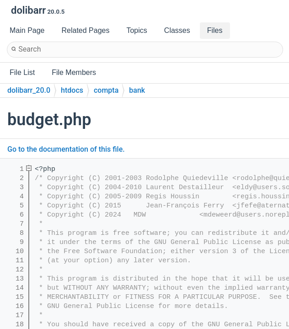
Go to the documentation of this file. (66, 149)
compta (106, 90)
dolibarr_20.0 (28, 90)
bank (137, 90)
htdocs (72, 90)
